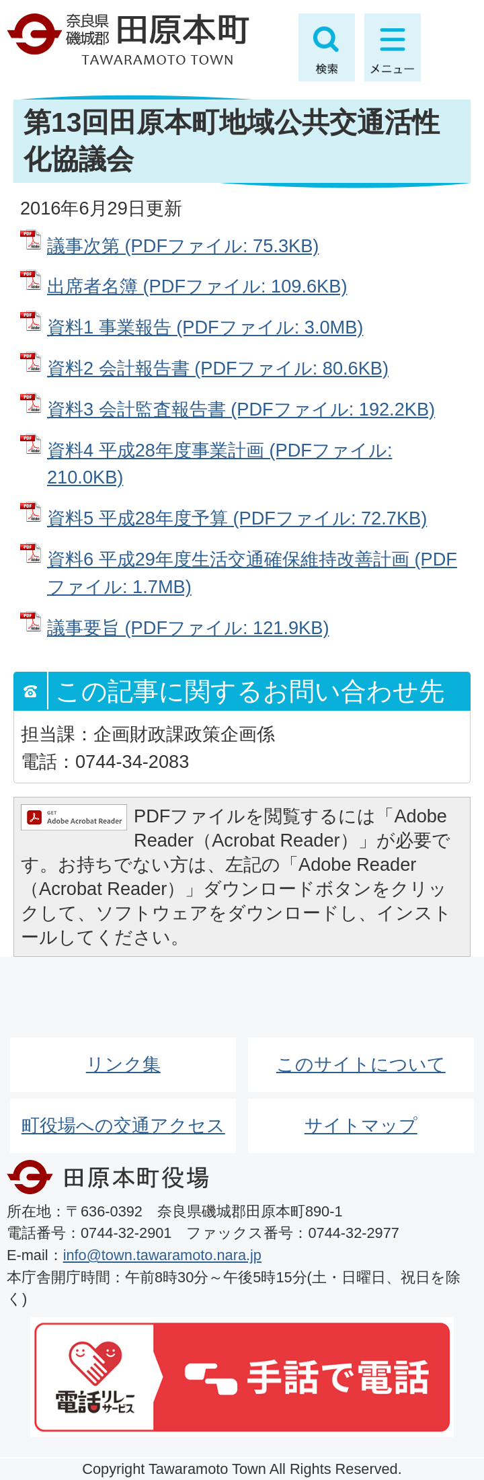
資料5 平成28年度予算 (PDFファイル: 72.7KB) (237, 518)
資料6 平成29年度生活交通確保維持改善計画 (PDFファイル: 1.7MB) (252, 573)
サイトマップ (361, 1125)
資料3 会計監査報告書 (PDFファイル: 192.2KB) (241, 409)
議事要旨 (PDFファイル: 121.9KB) (188, 627)
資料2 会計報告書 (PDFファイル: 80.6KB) (218, 368)
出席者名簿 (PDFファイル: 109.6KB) (197, 286)
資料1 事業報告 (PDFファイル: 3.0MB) (205, 327)
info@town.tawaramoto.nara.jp (162, 1255)
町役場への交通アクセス (123, 1125)
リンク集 (123, 1064)
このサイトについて (361, 1064)
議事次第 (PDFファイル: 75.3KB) (183, 245)
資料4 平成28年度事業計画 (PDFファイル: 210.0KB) (219, 464)
